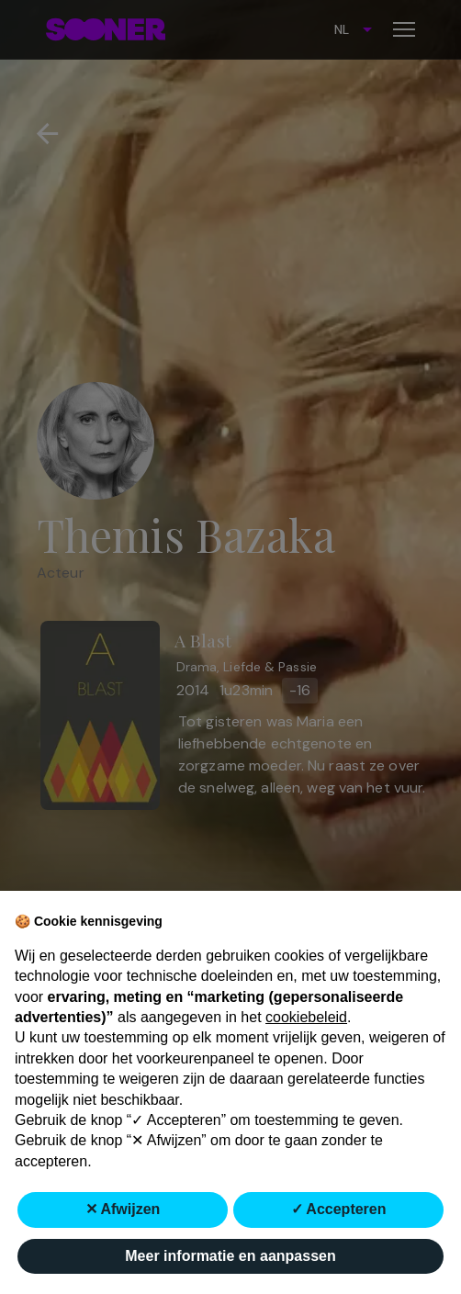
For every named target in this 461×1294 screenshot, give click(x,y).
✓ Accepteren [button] (339, 1209)
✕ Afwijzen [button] (123, 1209)
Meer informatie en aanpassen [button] (230, 1256)
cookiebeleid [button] (306, 1017)
